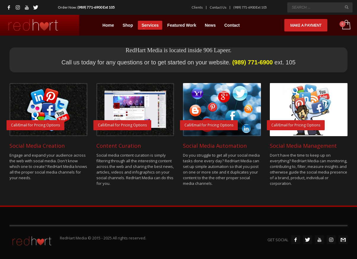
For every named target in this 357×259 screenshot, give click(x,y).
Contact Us (218, 7)
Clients (197, 7)
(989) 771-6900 (252, 62)
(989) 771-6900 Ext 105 (96, 7)
